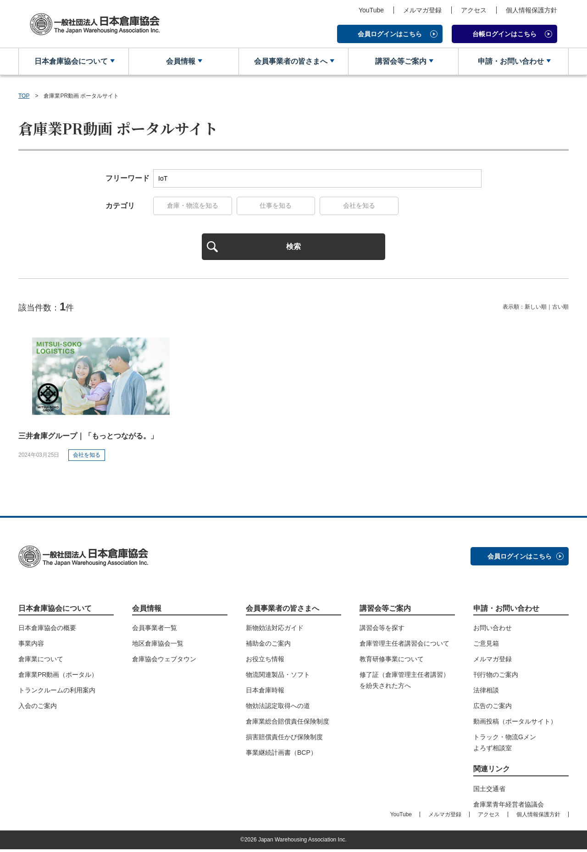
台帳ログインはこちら (504, 34)
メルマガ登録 (422, 10)
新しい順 (536, 309)
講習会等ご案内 (400, 62)
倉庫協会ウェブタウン (164, 661)
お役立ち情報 (265, 661)
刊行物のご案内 (495, 677)
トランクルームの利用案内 (56, 693)
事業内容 (31, 646)
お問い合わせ (492, 630)
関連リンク (491, 771)
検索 (293, 248)
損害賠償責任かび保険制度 (284, 739)
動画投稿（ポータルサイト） (515, 724)
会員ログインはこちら (390, 34)
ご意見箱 (486, 646)
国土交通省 (489, 791)
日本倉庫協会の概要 (47, 630)
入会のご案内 (37, 708)
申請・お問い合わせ (510, 62)
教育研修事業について (392, 661)
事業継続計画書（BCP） (281, 755)
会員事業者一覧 (154, 630)
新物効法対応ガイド (275, 630)
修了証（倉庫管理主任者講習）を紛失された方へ (404, 683)
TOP (23, 96)
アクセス (474, 10)
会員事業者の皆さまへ (290, 62)
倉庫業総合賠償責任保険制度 (287, 724)
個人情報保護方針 (531, 10)
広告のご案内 (492, 708)
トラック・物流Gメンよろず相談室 (504, 745)
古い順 (560, 309)
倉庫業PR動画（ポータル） (58, 677)
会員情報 (180, 62)
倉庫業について (40, 661)
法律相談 (486, 693)
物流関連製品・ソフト (278, 677)
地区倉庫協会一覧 (157, 646)
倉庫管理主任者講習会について (404, 646)
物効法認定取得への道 (278, 708)
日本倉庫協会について (70, 62)
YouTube (371, 10)
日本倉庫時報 (265, 693)
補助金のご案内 (268, 646)
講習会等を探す (382, 630)
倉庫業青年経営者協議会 (508, 807)
